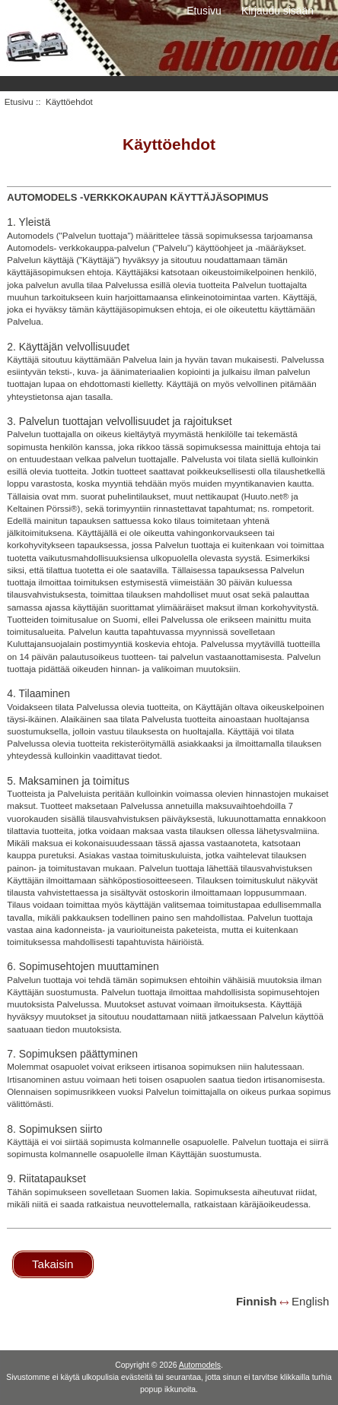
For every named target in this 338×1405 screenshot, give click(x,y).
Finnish (256, 1301)
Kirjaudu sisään (277, 11)
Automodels (200, 1365)
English (310, 1301)
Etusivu (204, 11)
